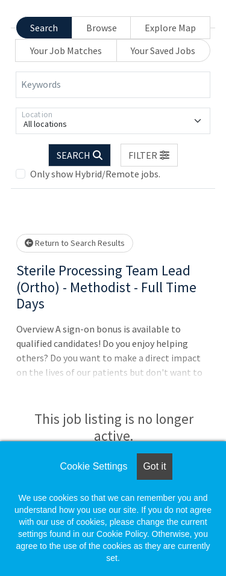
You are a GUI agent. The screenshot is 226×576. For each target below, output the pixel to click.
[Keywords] (113, 85)
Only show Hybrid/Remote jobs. (95, 174)
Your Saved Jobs (163, 50)
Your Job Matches (66, 50)
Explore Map (170, 28)
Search (44, 28)
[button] (149, 155)
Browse (101, 28)
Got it (154, 466)
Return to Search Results (75, 242)
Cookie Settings (93, 466)
